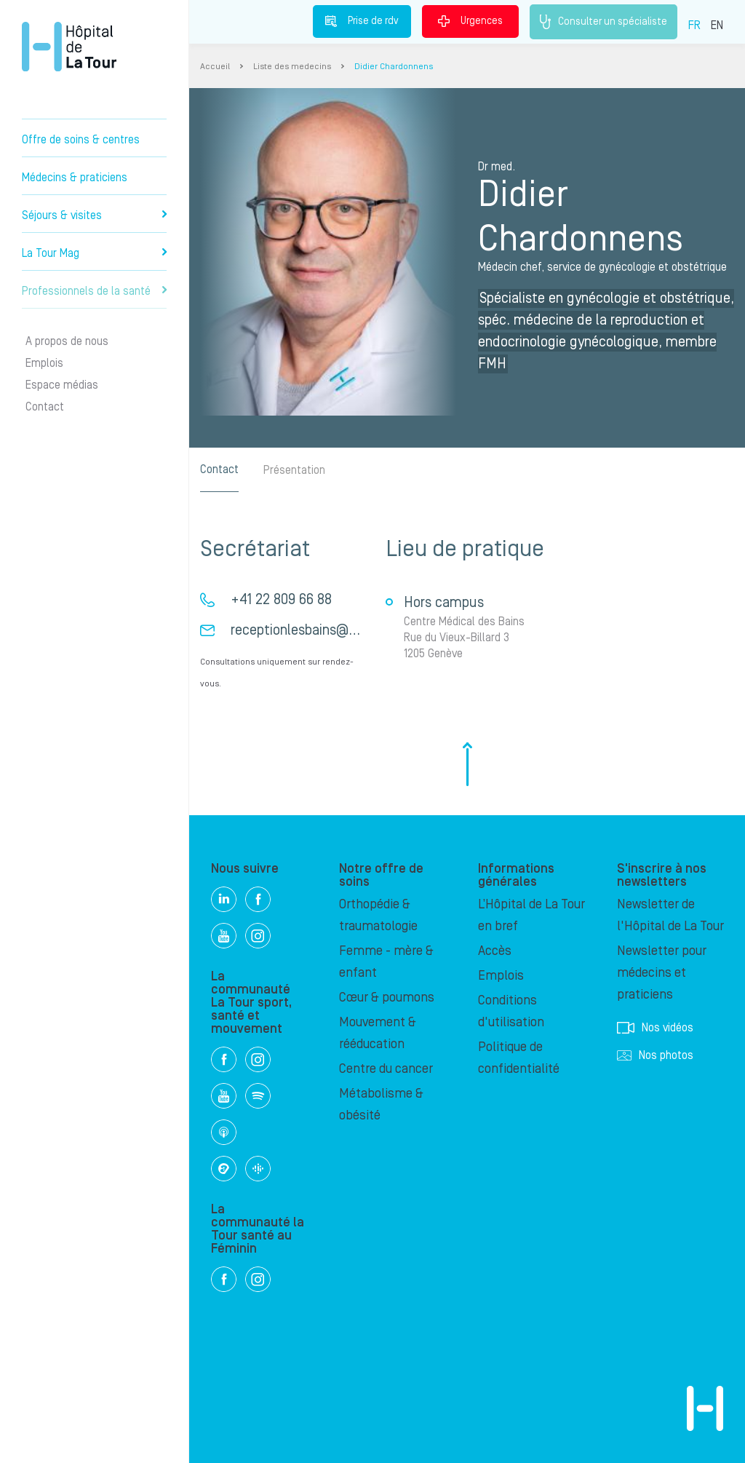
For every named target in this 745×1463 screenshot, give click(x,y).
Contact (44, 406)
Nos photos (655, 1055)
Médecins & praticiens (74, 177)
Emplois (44, 363)
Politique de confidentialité (518, 1058)
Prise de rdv (362, 21)
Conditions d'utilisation (511, 1011)
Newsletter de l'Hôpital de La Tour (670, 915)
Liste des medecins (292, 66)
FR (694, 25)
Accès (494, 951)
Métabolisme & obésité (381, 1104)
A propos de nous (66, 341)
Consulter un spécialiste (603, 22)
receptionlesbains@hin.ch (307, 630)
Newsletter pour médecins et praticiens (661, 972)
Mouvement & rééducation (377, 1033)
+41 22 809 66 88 (281, 600)
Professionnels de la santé (94, 291)
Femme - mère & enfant (386, 961)
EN (717, 25)
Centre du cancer (386, 1069)
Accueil (215, 66)
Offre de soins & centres (81, 139)
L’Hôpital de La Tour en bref (531, 915)
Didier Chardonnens (393, 66)
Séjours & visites (94, 215)
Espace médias (61, 385)
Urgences (470, 21)
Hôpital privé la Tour (69, 46)
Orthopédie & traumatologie (378, 915)
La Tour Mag (94, 253)
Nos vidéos (655, 1028)
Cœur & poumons (386, 997)
